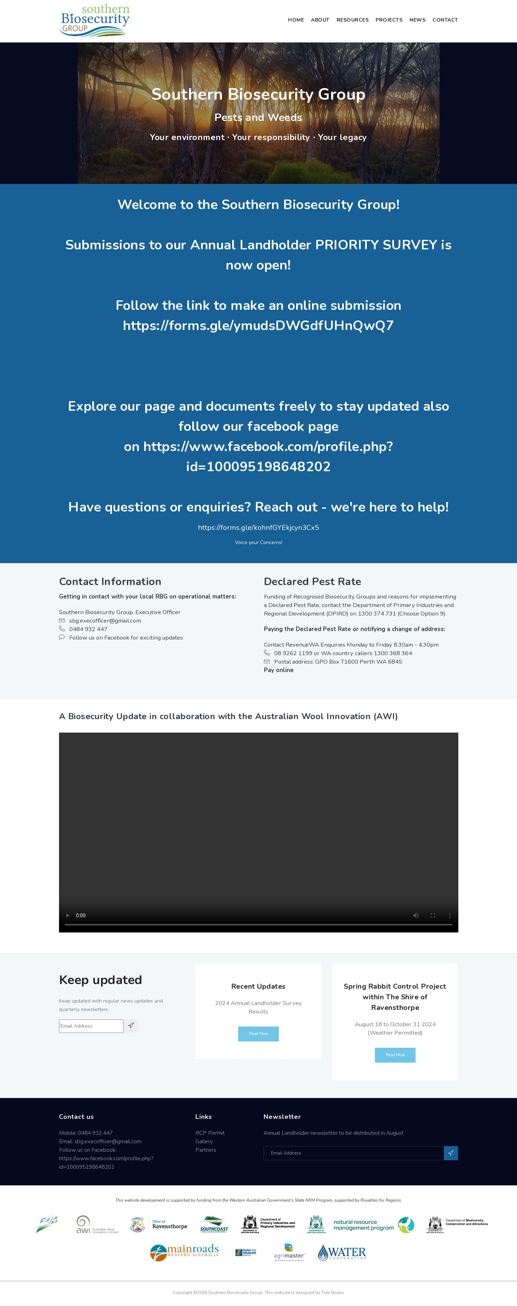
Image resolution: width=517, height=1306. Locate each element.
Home (296, 20)
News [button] (417, 20)
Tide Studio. (333, 1292)
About (320, 20)
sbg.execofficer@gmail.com (100, 621)
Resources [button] (353, 20)
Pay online (279, 670)
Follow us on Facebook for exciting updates (121, 638)
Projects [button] (389, 20)
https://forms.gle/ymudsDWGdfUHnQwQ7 (258, 326)
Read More (258, 1033)
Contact (445, 20)
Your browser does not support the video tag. (258, 832)
